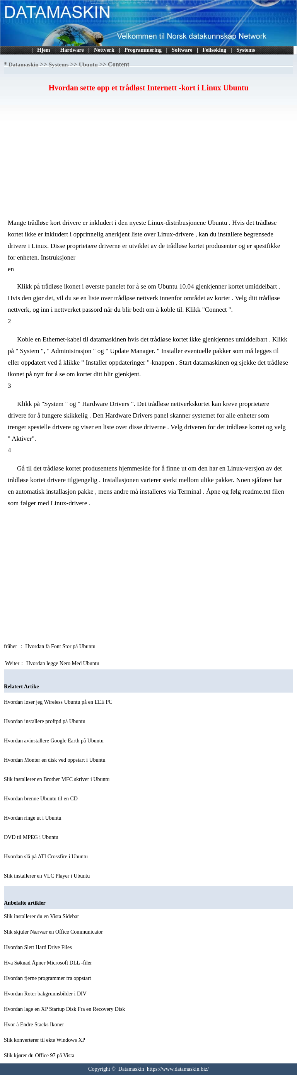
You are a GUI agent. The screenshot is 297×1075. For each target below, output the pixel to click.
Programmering (143, 50)
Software (182, 50)
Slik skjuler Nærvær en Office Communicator (54, 932)
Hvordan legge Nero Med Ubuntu (63, 663)
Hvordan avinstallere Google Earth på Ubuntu (54, 741)
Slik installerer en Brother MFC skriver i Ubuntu (57, 779)
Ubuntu (88, 64)
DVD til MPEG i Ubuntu (32, 837)
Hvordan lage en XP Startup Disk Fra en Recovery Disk (65, 1009)
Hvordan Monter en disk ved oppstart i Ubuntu (55, 760)
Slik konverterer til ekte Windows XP (45, 1040)
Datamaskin (24, 64)
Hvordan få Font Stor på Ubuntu (61, 646)
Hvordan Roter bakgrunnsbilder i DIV (46, 994)
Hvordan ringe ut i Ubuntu (33, 818)
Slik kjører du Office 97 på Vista (40, 1055)
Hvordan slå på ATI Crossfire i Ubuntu (46, 856)
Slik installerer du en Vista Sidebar (42, 916)
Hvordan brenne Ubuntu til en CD (41, 799)
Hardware (72, 50)
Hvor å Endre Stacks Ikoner (34, 1024)
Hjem (43, 50)
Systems (245, 50)
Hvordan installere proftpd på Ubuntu (45, 721)
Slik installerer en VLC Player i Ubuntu (47, 876)
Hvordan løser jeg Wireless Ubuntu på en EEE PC (59, 702)
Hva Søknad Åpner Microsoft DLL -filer (48, 963)
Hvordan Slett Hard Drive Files (38, 947)
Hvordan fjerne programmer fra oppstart (48, 978)
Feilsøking (214, 50)
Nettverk (104, 50)
